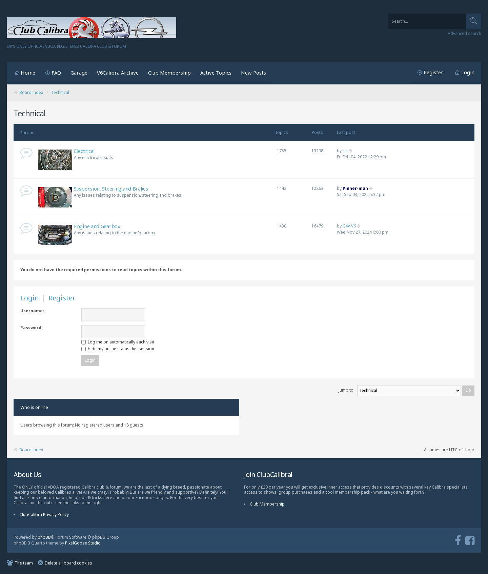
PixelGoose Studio (83, 544)
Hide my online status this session (117, 349)
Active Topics (215, 72)
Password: (31, 328)
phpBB (44, 538)
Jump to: (346, 391)
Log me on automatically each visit (117, 342)
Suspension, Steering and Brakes (111, 188)
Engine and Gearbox (97, 226)
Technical (60, 92)
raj (345, 151)
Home (28, 72)
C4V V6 (349, 226)
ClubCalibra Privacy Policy (44, 515)
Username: (32, 311)
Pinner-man (355, 188)
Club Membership (169, 72)
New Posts (253, 72)
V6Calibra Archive (118, 72)
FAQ (56, 72)
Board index (31, 92)
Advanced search (464, 33)
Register (433, 72)
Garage (78, 72)
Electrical (84, 150)
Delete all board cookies (68, 564)
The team (24, 564)
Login (467, 72)
